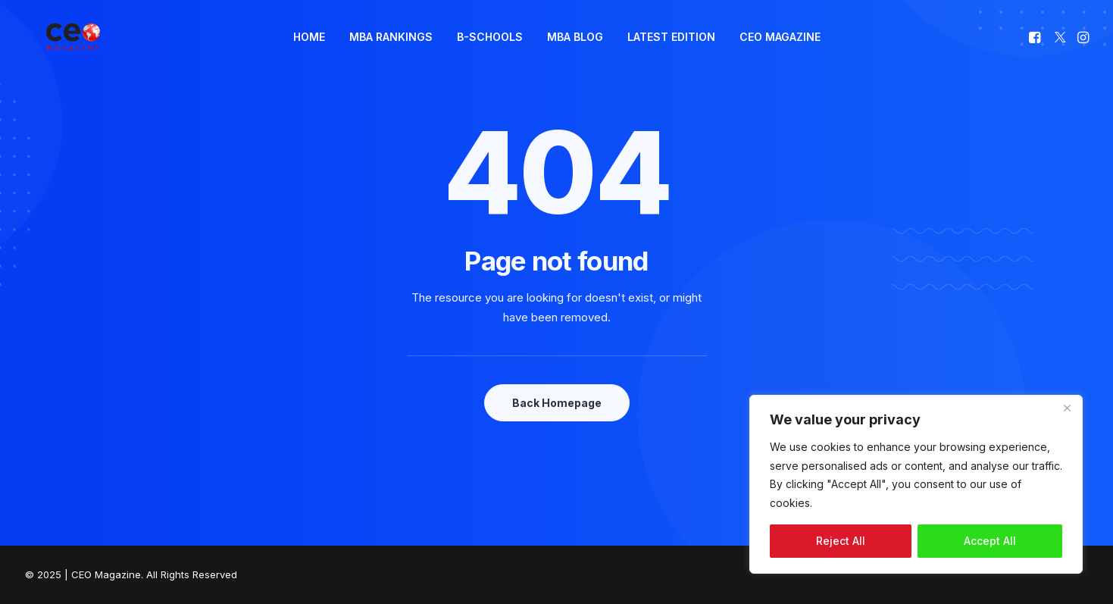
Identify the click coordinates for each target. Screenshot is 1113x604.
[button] (1036, 50)
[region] (916, 484)
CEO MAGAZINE (780, 49)
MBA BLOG (575, 49)
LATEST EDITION (671, 49)
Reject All (840, 540)
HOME (309, 49)
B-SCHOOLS (490, 49)
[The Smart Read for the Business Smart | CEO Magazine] (69, 50)
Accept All (990, 540)
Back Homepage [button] (557, 402)
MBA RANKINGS (391, 49)
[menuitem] (309, 50)
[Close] (1067, 408)
